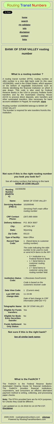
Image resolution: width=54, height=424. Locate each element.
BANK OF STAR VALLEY (27, 183)
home (24, 17)
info (24, 28)
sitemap (46, 417)
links (24, 39)
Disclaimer (8, 408)
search (24, 21)
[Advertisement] (27, 63)
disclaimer (25, 32)
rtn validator (24, 25)
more (43, 101)
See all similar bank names (27, 337)
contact (24, 36)
